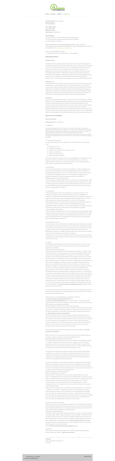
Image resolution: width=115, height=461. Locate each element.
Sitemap (37, 456)
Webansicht (87, 456)
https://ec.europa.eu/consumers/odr (62, 48)
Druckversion (29, 456)
